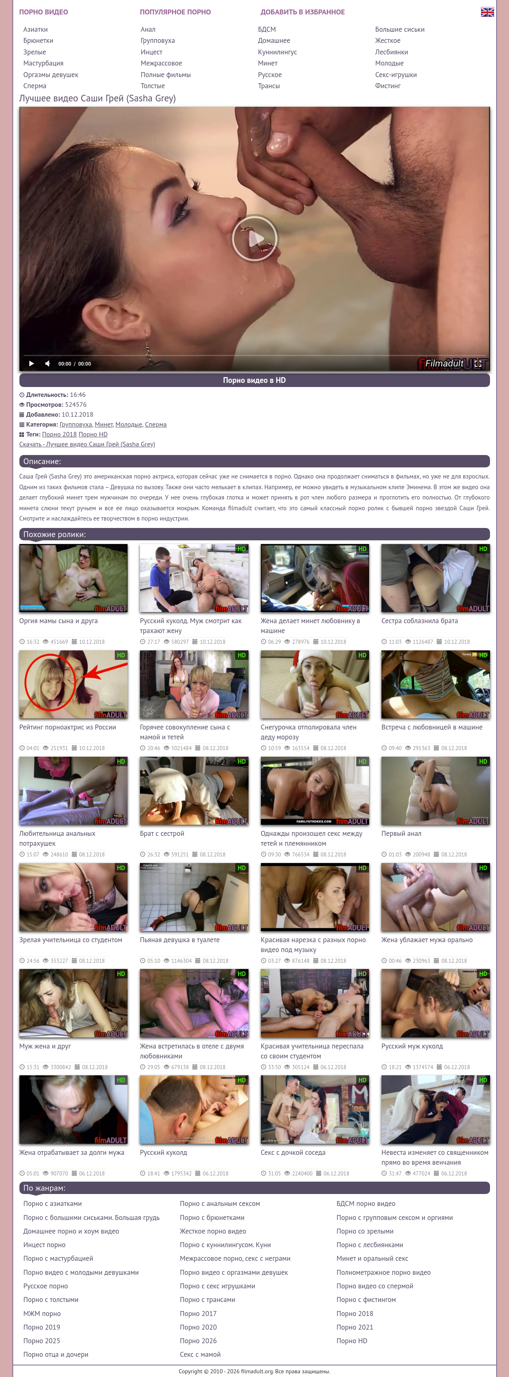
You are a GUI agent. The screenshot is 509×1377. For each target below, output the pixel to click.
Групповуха (158, 40)
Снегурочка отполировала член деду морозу (309, 732)
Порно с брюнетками (212, 1217)
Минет (267, 63)
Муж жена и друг (45, 1046)
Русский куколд (163, 1152)
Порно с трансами (207, 1299)
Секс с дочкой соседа (293, 1152)
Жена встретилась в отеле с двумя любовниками (192, 1051)
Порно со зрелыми (364, 1231)
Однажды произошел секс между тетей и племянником (311, 838)
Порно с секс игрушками (217, 1285)
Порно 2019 (42, 1327)
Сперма (35, 85)
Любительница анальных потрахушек (57, 838)
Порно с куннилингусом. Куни (225, 1244)
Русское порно (46, 1285)
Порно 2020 (198, 1327)
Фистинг (387, 85)
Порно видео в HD (254, 380)
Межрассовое (161, 63)
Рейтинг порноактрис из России (67, 727)
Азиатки (36, 29)
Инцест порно (45, 1244)
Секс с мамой (200, 1354)
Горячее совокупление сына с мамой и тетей (185, 732)
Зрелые (35, 51)
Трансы (269, 85)
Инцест (152, 51)
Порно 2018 (59, 434)
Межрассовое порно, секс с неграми (235, 1258)
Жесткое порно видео (213, 1231)
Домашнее (274, 40)
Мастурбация (44, 63)
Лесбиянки (391, 51)
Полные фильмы (166, 74)
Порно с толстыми (51, 1299)
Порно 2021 (354, 1327)
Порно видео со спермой (374, 1285)
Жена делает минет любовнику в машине (310, 625)
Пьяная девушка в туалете (180, 939)
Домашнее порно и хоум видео (71, 1231)
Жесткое (387, 40)
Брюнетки (39, 40)
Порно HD (92, 434)
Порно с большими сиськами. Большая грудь (92, 1217)
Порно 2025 (42, 1340)
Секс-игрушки (396, 74)
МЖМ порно (42, 1313)
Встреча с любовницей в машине (432, 727)
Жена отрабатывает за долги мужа (72, 1152)
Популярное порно (175, 11)
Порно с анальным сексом (220, 1203)
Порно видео (43, 11)
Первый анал (401, 833)
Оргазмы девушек (51, 74)
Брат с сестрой (162, 833)
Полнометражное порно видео (383, 1272)
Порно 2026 (198, 1340)
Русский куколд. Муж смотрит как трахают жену (190, 625)
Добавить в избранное (303, 11)
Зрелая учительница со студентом (71, 939)
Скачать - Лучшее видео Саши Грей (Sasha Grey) (87, 444)
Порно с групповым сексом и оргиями (394, 1217)
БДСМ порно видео (365, 1203)
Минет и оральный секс (372, 1258)
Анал (148, 29)
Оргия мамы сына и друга (58, 620)
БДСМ (267, 29)
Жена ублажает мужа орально (427, 939)
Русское (270, 74)
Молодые (389, 63)
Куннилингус (277, 51)
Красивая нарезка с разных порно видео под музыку (313, 944)
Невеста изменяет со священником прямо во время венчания (434, 1157)
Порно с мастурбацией (58, 1258)
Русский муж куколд (412, 1046)
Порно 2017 (198, 1313)
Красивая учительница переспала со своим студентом (312, 1051)
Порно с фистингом (366, 1299)
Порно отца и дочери (56, 1354)
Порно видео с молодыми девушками (81, 1272)
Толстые (153, 85)
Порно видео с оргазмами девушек (234, 1272)
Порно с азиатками (53, 1203)
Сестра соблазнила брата (419, 620)
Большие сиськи (400, 29)
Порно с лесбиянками (369, 1244)
